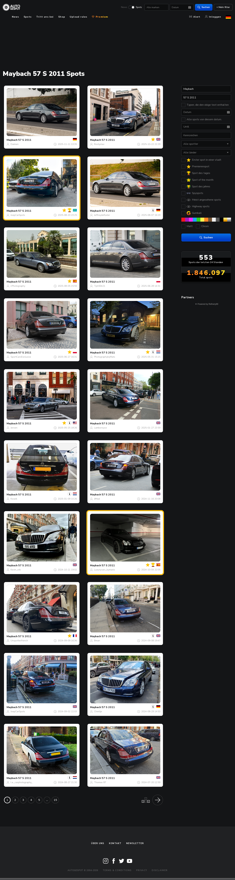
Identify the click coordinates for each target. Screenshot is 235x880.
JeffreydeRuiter (102, 215)
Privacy (141, 870)
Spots (137, 7)
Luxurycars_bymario (104, 569)
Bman (97, 640)
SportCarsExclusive (21, 356)
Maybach (12, 140)
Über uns (97, 843)
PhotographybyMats (104, 356)
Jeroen (14, 427)
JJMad (97, 498)
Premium (100, 16)
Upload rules (78, 16)
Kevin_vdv (16, 569)
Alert (194, 16)
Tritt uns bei (45, 16)
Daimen (15, 144)
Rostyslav (99, 144)
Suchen (202, 7)
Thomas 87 (100, 782)
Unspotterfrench (19, 640)
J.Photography (18, 286)
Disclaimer (159, 870)
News (123, 7)
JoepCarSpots (18, 215)
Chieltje (98, 711)
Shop (61, 16)
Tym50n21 (99, 286)
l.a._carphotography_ (21, 782)
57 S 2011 (24, 140)
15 (55, 800)
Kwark (14, 498)
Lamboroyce (100, 427)
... (47, 800)
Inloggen (213, 16)
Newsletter (135, 843)
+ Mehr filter (221, 7)
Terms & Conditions (117, 870)
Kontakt (115, 843)
